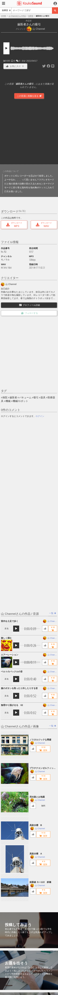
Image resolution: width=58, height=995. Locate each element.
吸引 (36, 397)
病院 (4, 397)
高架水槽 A (36, 853)
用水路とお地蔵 (37, 797)
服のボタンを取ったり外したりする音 (19, 688)
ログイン (40, 416)
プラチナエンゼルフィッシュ (43, 768)
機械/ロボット (20, 401)
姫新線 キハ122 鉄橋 (40, 882)
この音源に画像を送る (29, 96)
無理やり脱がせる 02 (12, 705)
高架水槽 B (36, 825)
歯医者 (13, 397)
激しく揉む (6, 638)
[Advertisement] (29, 132)
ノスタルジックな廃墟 (40, 739)
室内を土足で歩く (9, 621)
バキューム (25, 397)
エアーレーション (9, 654)
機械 (8, 401)
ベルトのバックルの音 (12, 671)
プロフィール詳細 (29, 305)
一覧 (52, 613)
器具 (43, 397)
